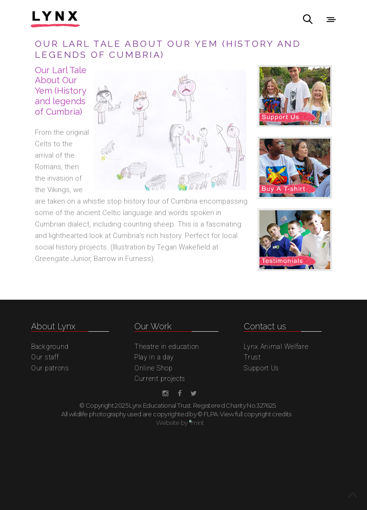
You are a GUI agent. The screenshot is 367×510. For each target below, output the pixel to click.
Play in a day (154, 357)
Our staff (45, 357)
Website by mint (180, 422)
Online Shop (153, 368)
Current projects (159, 378)
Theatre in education (166, 346)
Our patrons (50, 368)
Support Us (261, 368)
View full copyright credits (255, 414)
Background (50, 346)
